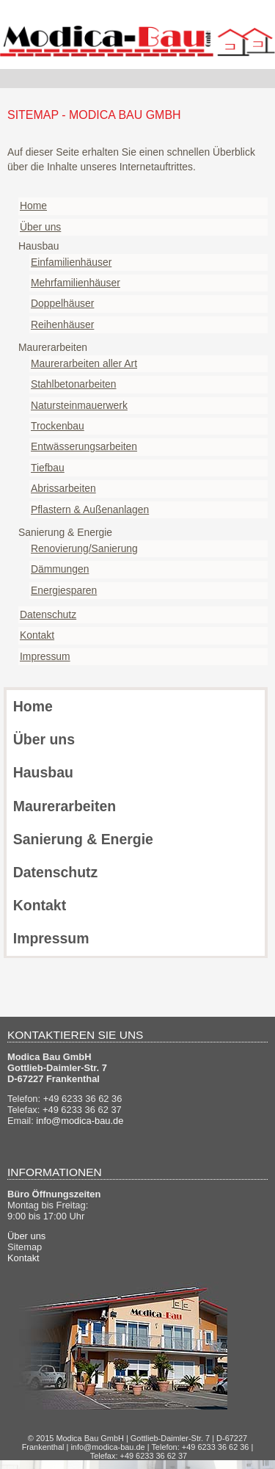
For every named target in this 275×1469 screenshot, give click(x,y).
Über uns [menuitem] (40, 227)
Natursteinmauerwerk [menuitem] (79, 405)
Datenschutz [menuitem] (48, 614)
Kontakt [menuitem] (37, 635)
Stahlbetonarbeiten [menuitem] (74, 384)
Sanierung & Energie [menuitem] (83, 839)
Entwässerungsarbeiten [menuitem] (84, 446)
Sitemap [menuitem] (24, 1246)
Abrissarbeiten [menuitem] (63, 488)
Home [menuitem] (33, 205)
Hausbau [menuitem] (43, 772)
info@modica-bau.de (79, 1120)
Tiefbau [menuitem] (48, 468)
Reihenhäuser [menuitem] (62, 324)
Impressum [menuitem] (45, 656)
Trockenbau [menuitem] (57, 426)
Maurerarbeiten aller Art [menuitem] (84, 363)
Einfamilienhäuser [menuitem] (71, 262)
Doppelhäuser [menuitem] (62, 303)
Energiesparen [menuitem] (64, 590)
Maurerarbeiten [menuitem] (64, 806)
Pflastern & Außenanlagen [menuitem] (90, 509)
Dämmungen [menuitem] (60, 569)
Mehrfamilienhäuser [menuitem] (75, 283)
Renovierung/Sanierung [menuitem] (84, 548)
